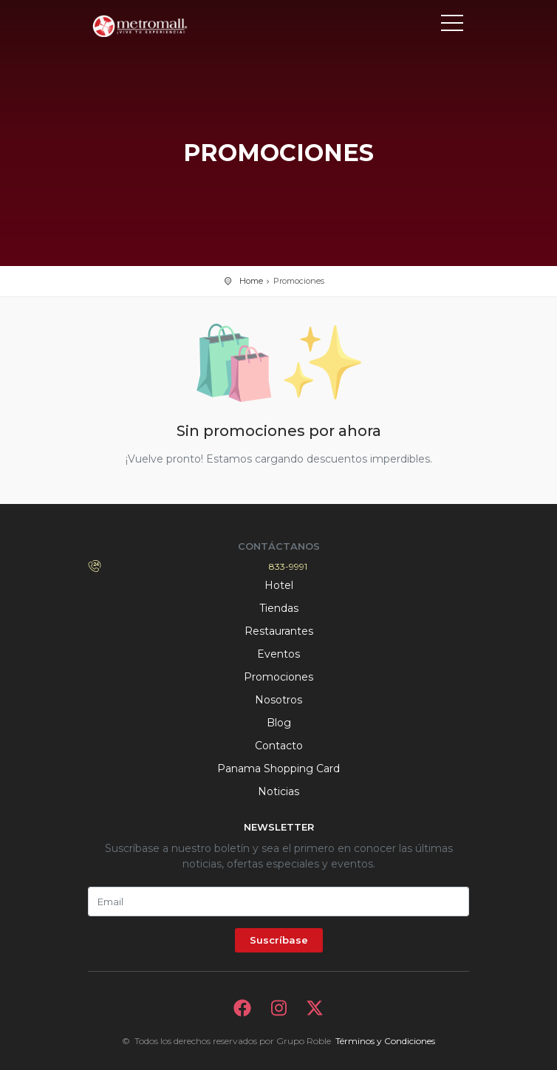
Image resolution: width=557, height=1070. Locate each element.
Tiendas (278, 608)
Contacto (279, 745)
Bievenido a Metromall (154, 26)
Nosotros (278, 699)
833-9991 (288, 566)
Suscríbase (279, 940)
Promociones (278, 677)
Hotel (278, 585)
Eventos (278, 654)
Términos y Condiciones (385, 1040)
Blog (279, 722)
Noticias (278, 791)
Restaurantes (279, 631)
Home (251, 281)
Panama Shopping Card (278, 768)
